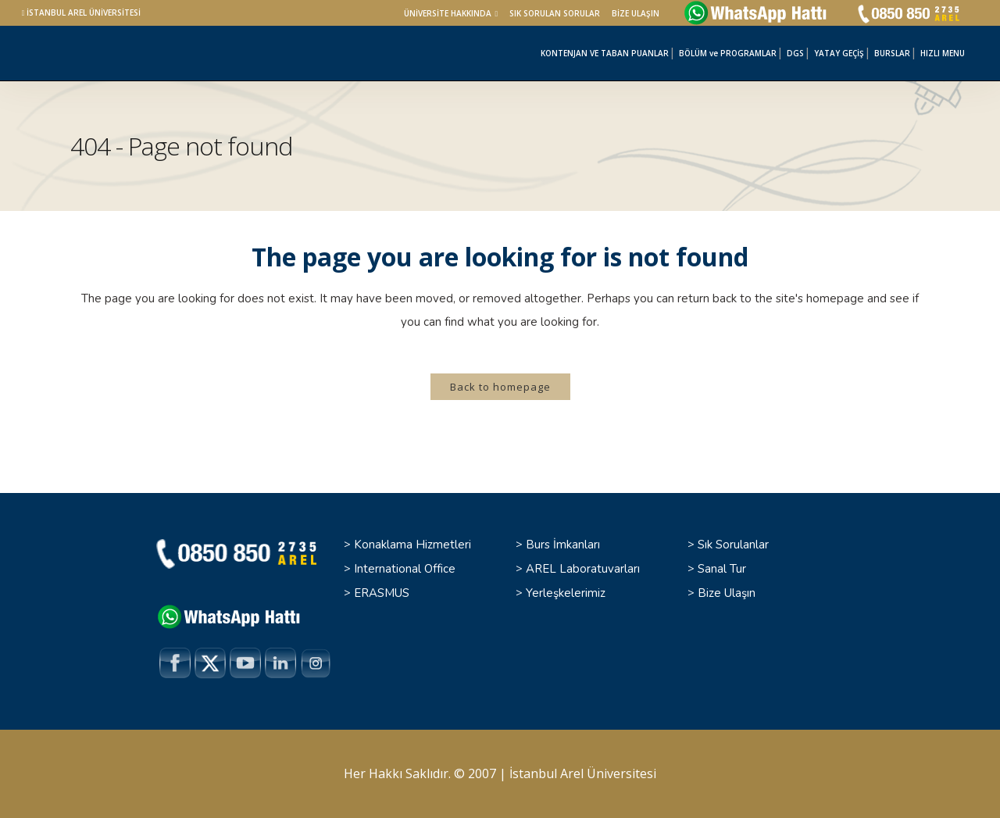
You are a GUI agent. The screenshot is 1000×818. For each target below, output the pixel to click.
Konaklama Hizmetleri (412, 544)
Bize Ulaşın (726, 593)
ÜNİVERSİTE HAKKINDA (447, 13)
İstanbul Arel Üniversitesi (582, 773)
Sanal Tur (722, 569)
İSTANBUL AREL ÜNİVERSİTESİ (84, 12)
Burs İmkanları (563, 544)
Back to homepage (500, 387)
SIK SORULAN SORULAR (554, 13)
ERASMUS (381, 593)
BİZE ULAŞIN (635, 13)
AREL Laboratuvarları (583, 569)
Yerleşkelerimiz (565, 593)
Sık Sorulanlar (733, 544)
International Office (404, 569)
